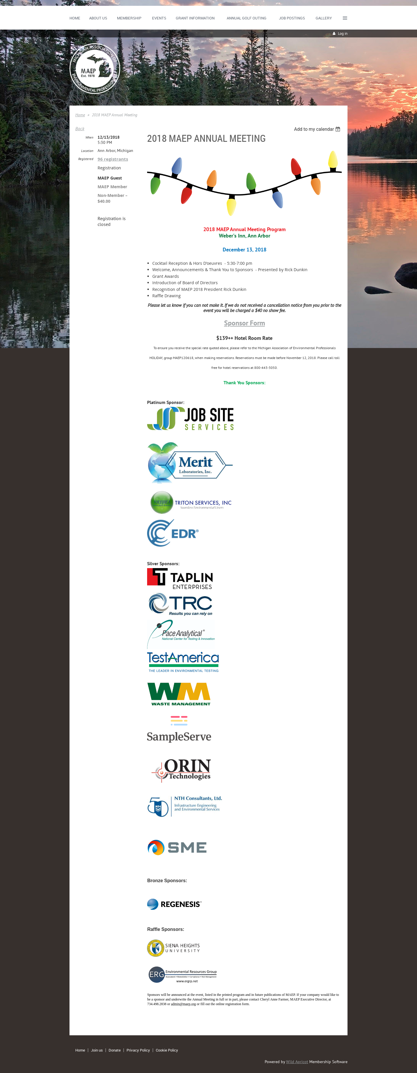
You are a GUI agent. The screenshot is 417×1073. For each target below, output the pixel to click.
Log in (343, 33)
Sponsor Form (244, 322)
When (89, 137)
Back (79, 128)
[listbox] (318, 129)
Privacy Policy (138, 1050)
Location (87, 150)
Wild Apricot (297, 1061)
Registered (85, 159)
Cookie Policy (167, 1050)
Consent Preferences (20, 3)
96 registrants (113, 159)
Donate (115, 1050)
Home (80, 114)
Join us (97, 1050)
